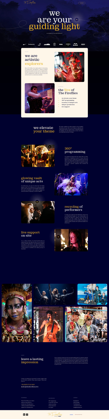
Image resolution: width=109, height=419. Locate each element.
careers (71, 414)
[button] (81, 3)
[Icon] (24, 415)
